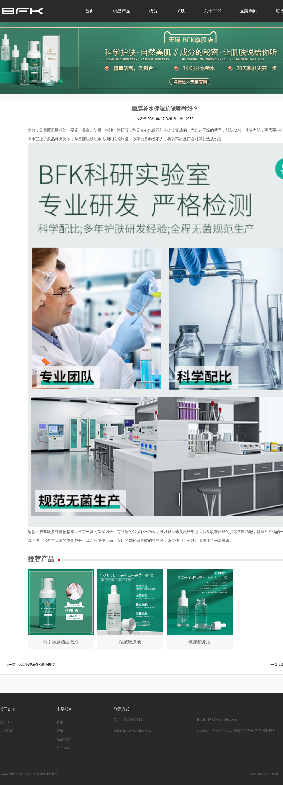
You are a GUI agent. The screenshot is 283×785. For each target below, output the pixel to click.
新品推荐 (63, 739)
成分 (153, 11)
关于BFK (212, 11)
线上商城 (63, 748)
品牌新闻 (248, 11)
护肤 (180, 11)
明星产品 (121, 11)
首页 (89, 11)
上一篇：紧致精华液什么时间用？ (30, 664)
